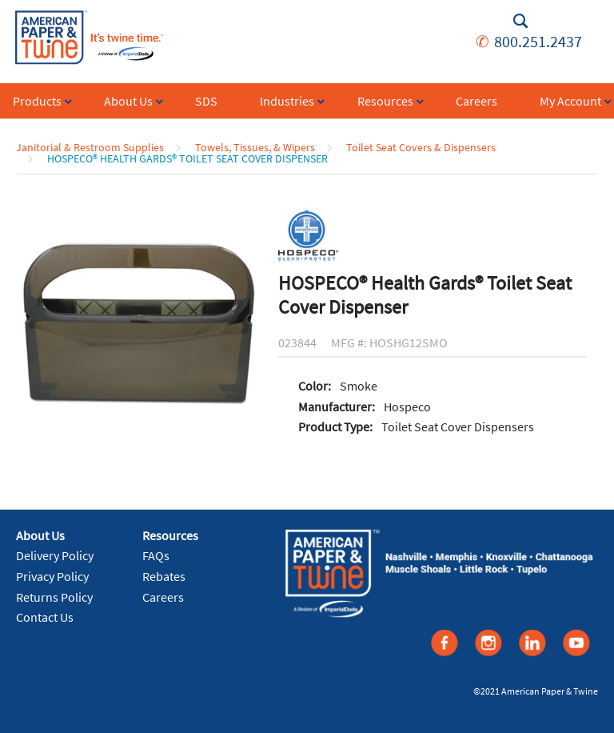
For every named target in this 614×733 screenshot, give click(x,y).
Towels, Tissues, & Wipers (255, 147)
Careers (163, 597)
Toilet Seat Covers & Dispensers (421, 147)
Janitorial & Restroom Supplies (90, 147)
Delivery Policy (55, 555)
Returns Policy (54, 597)
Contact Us (45, 617)
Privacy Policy (52, 576)
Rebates (163, 576)
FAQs (155, 555)
